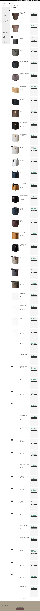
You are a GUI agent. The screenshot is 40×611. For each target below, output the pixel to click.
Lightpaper (4, 22)
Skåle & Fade (4, 21)
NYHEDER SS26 (4, 7)
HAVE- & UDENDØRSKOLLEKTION (5, 29)
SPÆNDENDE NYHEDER (20, 609)
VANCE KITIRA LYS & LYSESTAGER (5, 24)
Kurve (3, 28)
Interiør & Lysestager (5, 20)
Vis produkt (33, 41)
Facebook (18, 607)
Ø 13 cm (5, 15)
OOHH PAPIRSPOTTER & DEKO (5, 10)
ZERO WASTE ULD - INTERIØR (6, 32)
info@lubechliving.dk (6, 606)
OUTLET (3, 31)
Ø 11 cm (5, 14)
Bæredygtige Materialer (5, 41)
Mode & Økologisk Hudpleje (6, 38)
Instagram (21, 607)
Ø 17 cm (5, 16)
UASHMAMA (4, 33)
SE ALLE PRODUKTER (5, 42)
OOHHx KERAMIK (4, 25)
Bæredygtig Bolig (4, 36)
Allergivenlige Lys (4, 37)
